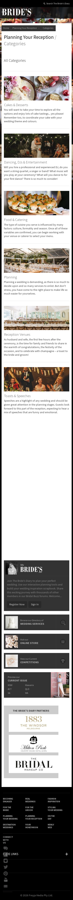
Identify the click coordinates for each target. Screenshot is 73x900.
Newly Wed (51, 826)
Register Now (17, 604)
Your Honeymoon (31, 826)
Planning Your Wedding (10, 817)
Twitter (6, 867)
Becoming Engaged (8, 800)
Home (6, 28)
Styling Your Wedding (55, 809)
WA (26, 693)
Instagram (6, 861)
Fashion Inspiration (54, 800)
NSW (10, 685)
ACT (9, 689)
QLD (27, 689)
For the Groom (29, 809)
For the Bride (7, 809)
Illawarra (29, 685)
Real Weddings (30, 800)
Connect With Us (8, 839)
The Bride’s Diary (16, 12)
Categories (48, 28)
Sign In (35, 604)
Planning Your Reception (26, 28)
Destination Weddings (9, 826)
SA (9, 693)
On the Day (51, 817)
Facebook (6, 854)
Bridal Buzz (6, 848)
